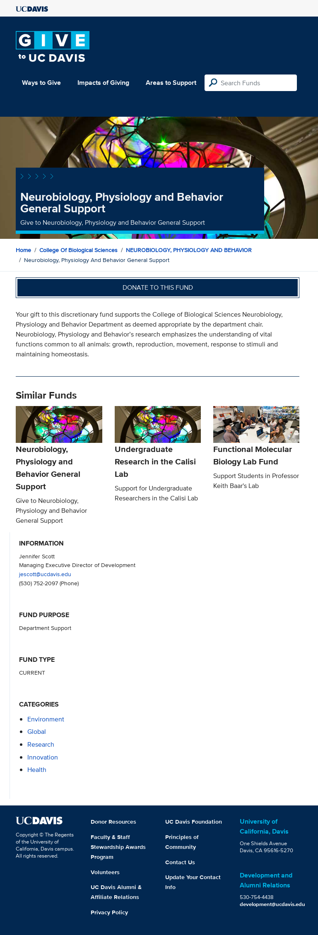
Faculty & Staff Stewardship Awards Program (118, 847)
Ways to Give (41, 82)
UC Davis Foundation (193, 821)
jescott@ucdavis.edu (45, 574)
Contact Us (180, 862)
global (36, 731)
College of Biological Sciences (78, 250)
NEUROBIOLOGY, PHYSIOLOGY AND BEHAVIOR (189, 250)
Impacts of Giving (103, 82)
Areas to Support (171, 82)
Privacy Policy (109, 912)
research (40, 744)
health (36, 769)
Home (23, 250)
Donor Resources (113, 821)
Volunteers (105, 872)
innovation (42, 757)
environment (45, 719)
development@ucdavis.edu (272, 904)
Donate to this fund (158, 287)
